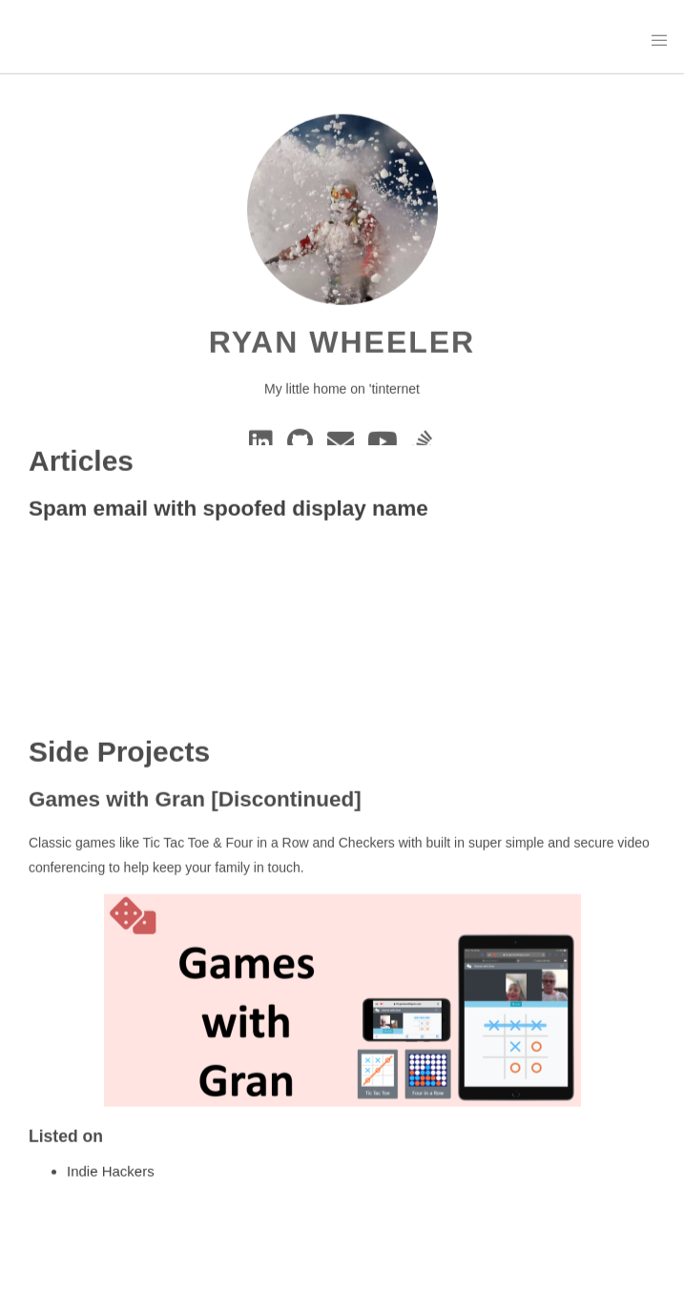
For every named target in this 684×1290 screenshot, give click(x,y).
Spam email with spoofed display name (228, 509)
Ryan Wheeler (342, 342)
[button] (659, 41)
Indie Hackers (111, 1171)
